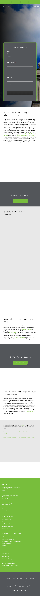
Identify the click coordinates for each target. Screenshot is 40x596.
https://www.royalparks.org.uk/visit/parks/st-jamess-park (18, 450)
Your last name (11, 70)
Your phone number (12, 84)
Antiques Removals (7, 526)
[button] (36, 6)
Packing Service (6, 524)
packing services (26, 342)
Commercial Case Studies (9, 548)
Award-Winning (10, 339)
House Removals (6, 519)
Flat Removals (6, 521)
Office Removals (6, 537)
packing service (31, 424)
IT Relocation (6, 545)
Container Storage (7, 559)
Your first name (11, 62)
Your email (10, 77)
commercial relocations (18, 350)
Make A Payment (6, 508)
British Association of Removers (25, 135)
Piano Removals (6, 528)
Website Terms (10, 586)
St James (23, 438)
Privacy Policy (30, 586)
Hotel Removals (6, 543)
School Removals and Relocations (11, 541)
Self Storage (5, 556)
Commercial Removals (8, 539)
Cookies (24, 586)
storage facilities (13, 345)
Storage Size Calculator (8, 563)
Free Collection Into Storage (10, 565)
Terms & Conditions (18, 586)
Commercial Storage (7, 561)
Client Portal (5, 511)
